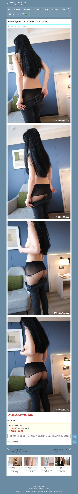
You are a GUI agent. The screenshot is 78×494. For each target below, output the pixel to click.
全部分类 (17, 9)
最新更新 (11, 14)
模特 (63, 9)
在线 (22, 14)
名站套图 (27, 9)
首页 (9, 9)
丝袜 (46, 9)
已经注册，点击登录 (16, 431)
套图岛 (11, 26)
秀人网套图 (37, 9)
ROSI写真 (18, 26)
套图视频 (55, 9)
